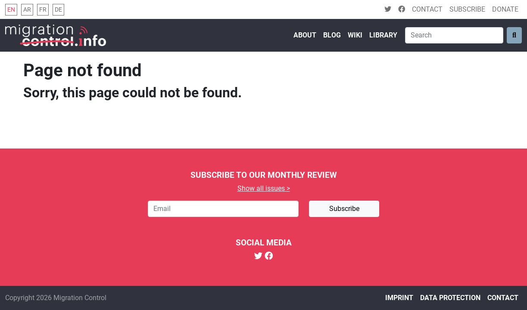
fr (43, 9)
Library (383, 35)
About (304, 35)
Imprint (399, 298)
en (11, 9)
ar (27, 9)
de (58, 9)
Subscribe (467, 9)
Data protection (450, 298)
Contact (427, 9)
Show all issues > (263, 188)
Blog (332, 35)
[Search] (454, 35)
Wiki (355, 35)
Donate (505, 9)
